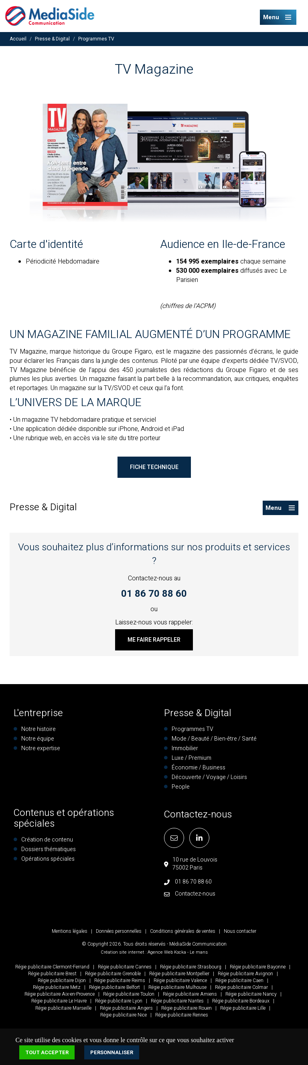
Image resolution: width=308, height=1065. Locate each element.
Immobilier (185, 748)
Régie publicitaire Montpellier (179, 973)
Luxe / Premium (191, 758)
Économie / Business (198, 767)
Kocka (180, 952)
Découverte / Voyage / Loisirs (209, 777)
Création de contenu (47, 839)
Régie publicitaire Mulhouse (177, 987)
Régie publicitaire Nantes (177, 1001)
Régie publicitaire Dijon (62, 980)
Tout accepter (47, 1052)
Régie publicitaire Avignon (245, 973)
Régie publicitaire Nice (123, 1015)
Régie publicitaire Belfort (114, 987)
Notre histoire (38, 729)
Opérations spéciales (48, 859)
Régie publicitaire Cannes (125, 966)
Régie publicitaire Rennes (181, 1015)
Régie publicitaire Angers (126, 1008)
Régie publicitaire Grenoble (113, 973)
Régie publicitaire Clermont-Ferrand (52, 966)
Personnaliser (111, 1052)
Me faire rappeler (154, 640)
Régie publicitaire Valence (180, 980)
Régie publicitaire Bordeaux (241, 1001)
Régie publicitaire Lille (242, 1008)
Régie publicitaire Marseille (63, 1008)
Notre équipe (37, 739)
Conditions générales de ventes (182, 931)
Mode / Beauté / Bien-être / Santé (214, 739)
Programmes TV (96, 38)
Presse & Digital (52, 38)
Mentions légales (69, 931)
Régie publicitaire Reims (119, 980)
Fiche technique (154, 467)
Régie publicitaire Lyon (118, 1001)
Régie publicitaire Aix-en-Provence (59, 994)
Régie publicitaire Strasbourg (190, 966)
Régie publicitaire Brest (52, 973)
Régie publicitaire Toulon (128, 994)
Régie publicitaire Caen (239, 980)
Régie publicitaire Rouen (186, 1008)
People (181, 787)
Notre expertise (40, 748)
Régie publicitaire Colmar (241, 987)
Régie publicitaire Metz (57, 987)
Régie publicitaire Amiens (190, 994)
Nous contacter (240, 931)
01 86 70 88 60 (154, 594)
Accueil (18, 38)
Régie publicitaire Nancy (251, 994)
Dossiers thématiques (48, 849)
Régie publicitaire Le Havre (59, 1001)
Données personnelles (119, 931)
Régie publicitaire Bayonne (258, 966)
